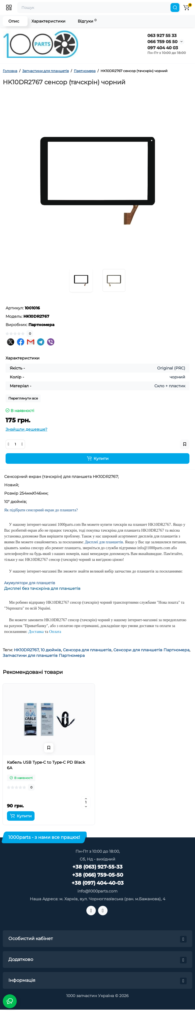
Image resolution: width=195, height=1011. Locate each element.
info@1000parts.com (97, 891)
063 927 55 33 (162, 35)
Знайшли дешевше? (26, 429)
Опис (13, 21)
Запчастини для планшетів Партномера (44, 655)
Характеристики (48, 21)
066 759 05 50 (162, 41)
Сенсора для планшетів (87, 649)
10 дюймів (51, 649)
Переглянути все (23, 398)
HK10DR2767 (26, 649)
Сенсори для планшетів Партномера (151, 649)
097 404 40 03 (162, 47)
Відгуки (87, 21)
